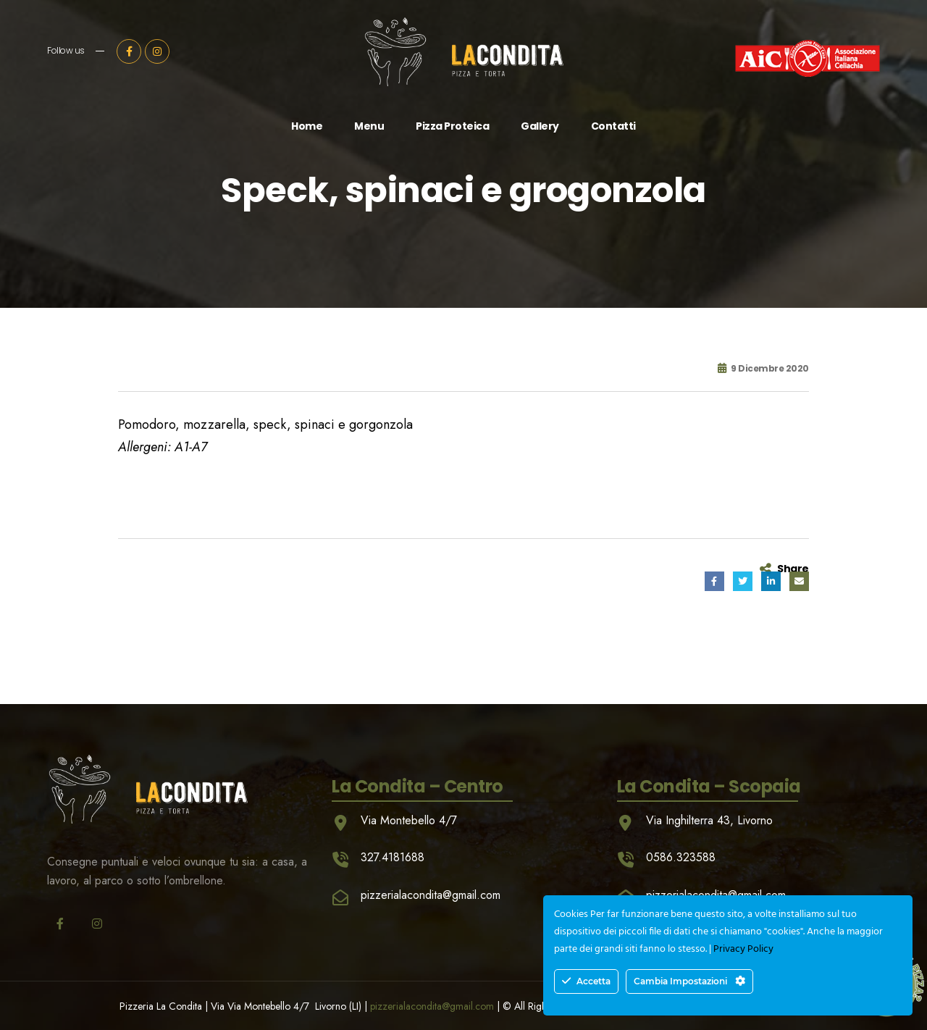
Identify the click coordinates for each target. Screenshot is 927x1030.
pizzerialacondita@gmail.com (432, 1006)
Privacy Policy (743, 949)
